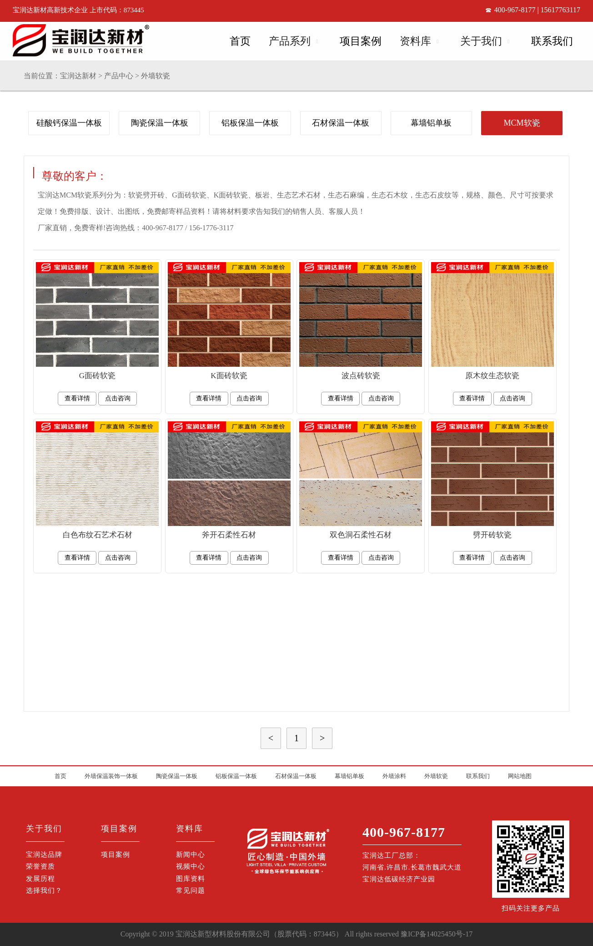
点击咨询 (118, 398)
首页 (240, 41)
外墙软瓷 (155, 76)
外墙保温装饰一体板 (111, 776)
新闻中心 (190, 854)
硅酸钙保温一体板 (69, 122)
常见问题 (190, 890)
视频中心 (190, 866)
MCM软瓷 (522, 122)
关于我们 (481, 41)
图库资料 (190, 878)
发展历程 (40, 878)
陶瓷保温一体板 (159, 122)
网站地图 (520, 776)
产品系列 (290, 41)
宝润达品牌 (44, 854)
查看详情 (77, 398)
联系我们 (552, 41)
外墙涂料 (394, 776)
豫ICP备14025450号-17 (436, 934)
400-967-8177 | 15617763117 (537, 10)
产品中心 (118, 76)
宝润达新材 (78, 76)
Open (316, 39)
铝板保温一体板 (250, 122)
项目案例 (361, 41)
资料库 (415, 41)
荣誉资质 (40, 866)
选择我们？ (44, 890)
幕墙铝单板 (431, 122)
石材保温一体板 (340, 122)
